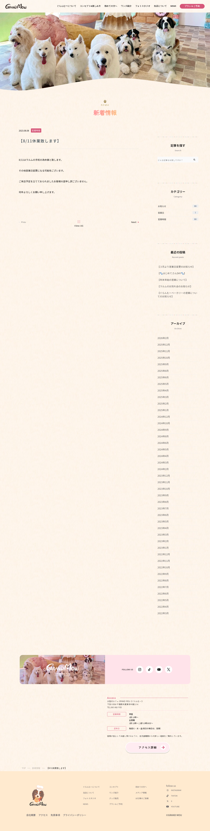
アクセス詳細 (148, 747)
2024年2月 (163, 469)
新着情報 (36, 768)
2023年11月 (164, 482)
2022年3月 (163, 613)
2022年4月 (163, 606)
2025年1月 (163, 410)
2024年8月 (163, 436)
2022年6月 (163, 593)
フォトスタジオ (142, 6)
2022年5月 (163, 600)
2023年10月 (164, 488)
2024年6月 (163, 443)
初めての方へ (110, 6)
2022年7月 (163, 587)
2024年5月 (163, 449)
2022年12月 (164, 554)
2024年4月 (163, 456)
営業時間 (36, 130)
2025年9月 (163, 364)
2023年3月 (163, 534)
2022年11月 (164, 560)
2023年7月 (163, 508)
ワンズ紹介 (126, 6)
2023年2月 (163, 541)
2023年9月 (163, 495)
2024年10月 (164, 423)
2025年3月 (163, 397)
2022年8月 (163, 580)
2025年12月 (164, 344)
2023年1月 (163, 547)
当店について (160, 6)
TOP (24, 768)
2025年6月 (163, 377)
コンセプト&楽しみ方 (90, 6)
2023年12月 (164, 475)
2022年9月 (163, 574)
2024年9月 (163, 429)
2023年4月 (163, 528)
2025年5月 (163, 384)
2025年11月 (164, 351)
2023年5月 (163, 521)
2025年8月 (163, 370)
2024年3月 (163, 462)
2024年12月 (164, 416)
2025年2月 (163, 403)
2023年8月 (163, 502)
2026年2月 (163, 338)
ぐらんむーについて (66, 6)
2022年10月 (164, 567)
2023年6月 (163, 515)
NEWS (173, 6)
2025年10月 (164, 357)
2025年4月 (163, 390)
